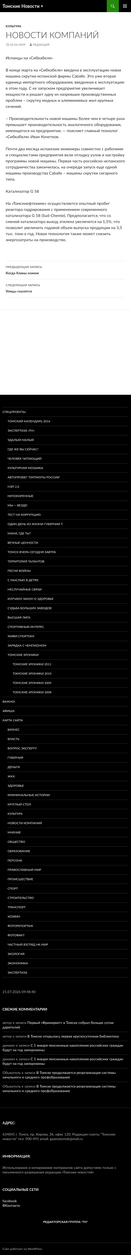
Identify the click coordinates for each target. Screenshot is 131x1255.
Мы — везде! (18, 505)
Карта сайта (13, 720)
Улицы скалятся (65, 287)
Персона (15, 860)
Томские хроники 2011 (32, 664)
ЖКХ (11, 776)
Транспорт (17, 907)
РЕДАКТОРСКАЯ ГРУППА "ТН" (65, 1222)
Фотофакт (16, 935)
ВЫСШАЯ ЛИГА (19, 617)
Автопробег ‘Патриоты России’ (34, 477)
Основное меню (125, 6)
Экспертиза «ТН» (21, 430)
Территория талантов (26, 561)
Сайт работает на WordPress (22, 1249)
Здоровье (16, 786)
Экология (16, 954)
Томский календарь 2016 (29, 421)
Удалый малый (21, 440)
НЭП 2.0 (13, 486)
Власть (13, 739)
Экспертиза (17, 972)
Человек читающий (25, 458)
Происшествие (20, 879)
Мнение (14, 832)
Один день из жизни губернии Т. (35, 524)
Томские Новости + (23, 6)
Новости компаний (25, 823)
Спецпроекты (14, 412)
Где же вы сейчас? (23, 449)
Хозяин (14, 916)
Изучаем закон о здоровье (31, 599)
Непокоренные (20, 496)
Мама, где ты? (19, 533)
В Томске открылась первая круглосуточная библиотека (73, 1036)
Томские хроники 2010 (32, 673)
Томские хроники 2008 (32, 692)
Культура (13, 26)
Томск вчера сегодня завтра (32, 552)
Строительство (21, 898)
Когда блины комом (65, 269)
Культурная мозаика (25, 468)
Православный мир (24, 870)
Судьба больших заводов (29, 608)
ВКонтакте (11, 1205)
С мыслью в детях (23, 580)
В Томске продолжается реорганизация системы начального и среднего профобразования (59, 1074)
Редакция (41, 44)
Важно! (9, 701)
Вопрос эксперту (22, 748)
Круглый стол (19, 804)
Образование (19, 851)
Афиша (8, 711)
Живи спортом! (21, 636)
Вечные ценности (23, 543)
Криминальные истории (29, 795)
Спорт (13, 888)
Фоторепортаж (20, 926)
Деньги (14, 767)
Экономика (18, 963)
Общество (16, 842)
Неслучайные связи (25, 589)
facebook (10, 1201)
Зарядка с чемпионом (27, 645)
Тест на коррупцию (24, 514)
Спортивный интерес (26, 627)
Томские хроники (23, 655)
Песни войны (19, 571)
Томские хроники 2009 (32, 683)
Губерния (15, 757)
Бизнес (13, 729)
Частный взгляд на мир (28, 944)
